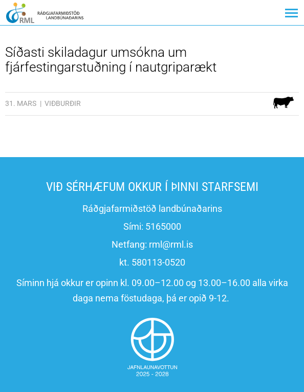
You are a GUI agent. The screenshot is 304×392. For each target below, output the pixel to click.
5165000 (163, 226)
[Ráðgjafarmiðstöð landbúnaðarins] (44, 12)
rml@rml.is (171, 244)
